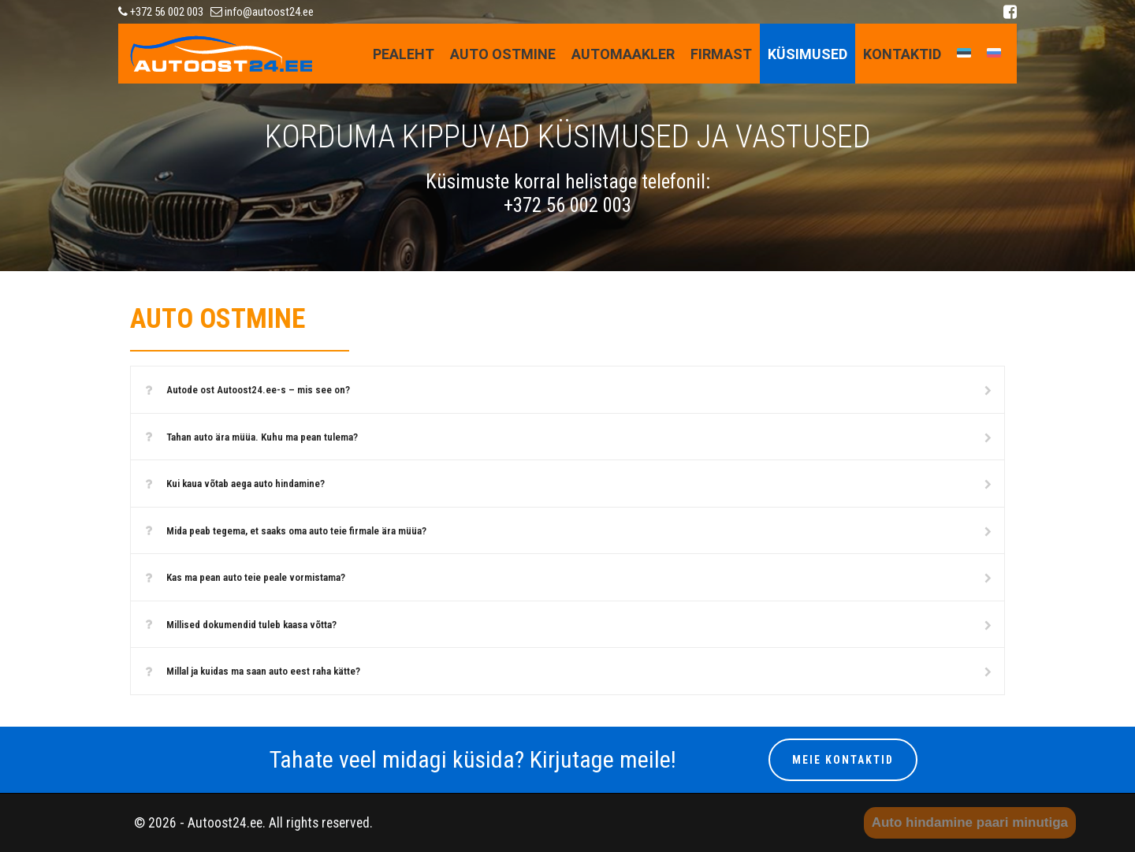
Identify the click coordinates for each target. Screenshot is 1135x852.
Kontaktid (902, 54)
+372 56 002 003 (160, 12)
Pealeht (403, 54)
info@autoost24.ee (262, 12)
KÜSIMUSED (807, 54)
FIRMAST (721, 54)
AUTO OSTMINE (503, 54)
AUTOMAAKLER (623, 54)
